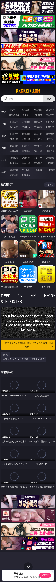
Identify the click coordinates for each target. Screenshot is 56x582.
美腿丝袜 (14, 151)
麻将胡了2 (14, 114)
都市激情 (14, 158)
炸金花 (26, 114)
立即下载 (45, 575)
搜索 (49, 98)
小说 (3, 160)
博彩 (3, 112)
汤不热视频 (50, 170)
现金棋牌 (38, 114)
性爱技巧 (50, 163)
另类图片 (50, 151)
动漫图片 (50, 145)
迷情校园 (14, 163)
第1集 (5, 354)
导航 (3, 172)
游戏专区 (50, 109)
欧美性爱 (50, 133)
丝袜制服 (26, 126)
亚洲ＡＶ (14, 121)
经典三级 (26, 139)
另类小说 (26, 163)
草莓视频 (38, 170)
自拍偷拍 (26, 121)
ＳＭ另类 (50, 126)
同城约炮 (14, 170)
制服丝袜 (14, 139)
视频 (3, 124)
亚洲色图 (26, 145)
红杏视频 (14, 175)
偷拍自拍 (26, 133)
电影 (3, 136)
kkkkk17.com (28, 91)
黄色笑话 (38, 163)
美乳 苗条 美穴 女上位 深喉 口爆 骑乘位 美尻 (23, 359)
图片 (3, 148)
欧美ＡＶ (38, 121)
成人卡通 (38, 133)
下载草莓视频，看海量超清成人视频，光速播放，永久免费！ (28, 344)
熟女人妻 (14, 126)
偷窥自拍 (14, 145)
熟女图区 (38, 151)
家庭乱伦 (26, 158)
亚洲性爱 (14, 133)
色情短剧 (26, 175)
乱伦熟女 (38, 139)
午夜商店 (26, 170)
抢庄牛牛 (50, 114)
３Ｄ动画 (50, 121)
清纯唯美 (26, 151)
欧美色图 (38, 145)
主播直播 (38, 126)
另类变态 (50, 139)
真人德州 (26, 109)
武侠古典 (50, 158)
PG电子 (13, 109)
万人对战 (38, 109)
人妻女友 (38, 158)
